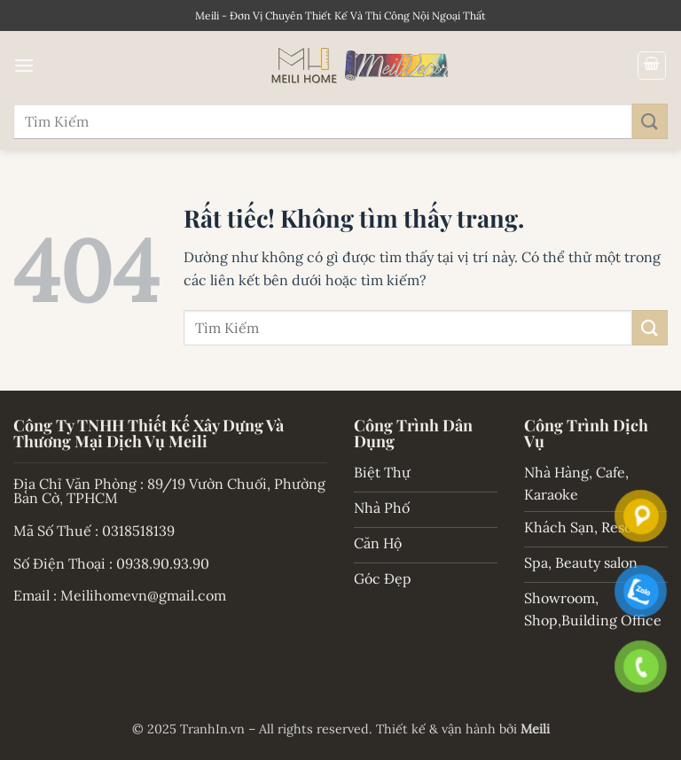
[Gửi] (650, 121)
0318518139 (138, 530)
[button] (24, 65)
